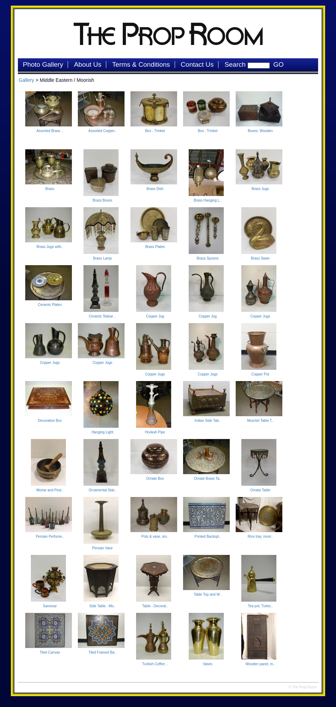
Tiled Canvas (50, 652)
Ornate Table (260, 490)
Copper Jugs (260, 316)
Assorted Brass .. (49, 131)
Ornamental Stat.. (102, 490)
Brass (49, 189)
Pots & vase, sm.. (155, 536)
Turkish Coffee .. (155, 664)
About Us (87, 64)
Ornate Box (155, 478)
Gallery (26, 80)
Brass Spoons (208, 258)
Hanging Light (102, 432)
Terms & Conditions (141, 64)
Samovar (50, 606)
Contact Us (197, 64)
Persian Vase (102, 548)
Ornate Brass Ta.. (207, 478)
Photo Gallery (43, 64)
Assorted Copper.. (102, 131)
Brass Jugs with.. (49, 247)
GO (277, 64)
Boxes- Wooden (260, 131)
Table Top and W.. (207, 594)
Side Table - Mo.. (102, 606)
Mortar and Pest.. (49, 490)
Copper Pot (260, 374)
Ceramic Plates (50, 305)
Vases (207, 664)
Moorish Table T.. (260, 421)
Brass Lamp (102, 258)
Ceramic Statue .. (102, 316)
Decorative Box (50, 421)
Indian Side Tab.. (208, 421)
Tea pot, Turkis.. (260, 606)
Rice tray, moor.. (260, 536)
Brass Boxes (102, 200)
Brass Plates (155, 247)
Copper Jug (155, 316)
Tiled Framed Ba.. (102, 652)
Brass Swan (260, 258)
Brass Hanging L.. (208, 200)
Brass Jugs (260, 189)
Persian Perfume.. (50, 536)
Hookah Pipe (155, 432)
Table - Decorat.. (155, 606)
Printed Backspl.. (207, 536)
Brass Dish (155, 189)
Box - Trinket (155, 131)
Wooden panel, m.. (260, 664)
